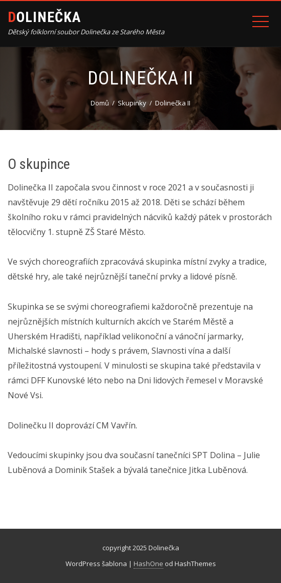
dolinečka (44, 17)
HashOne (148, 563)
